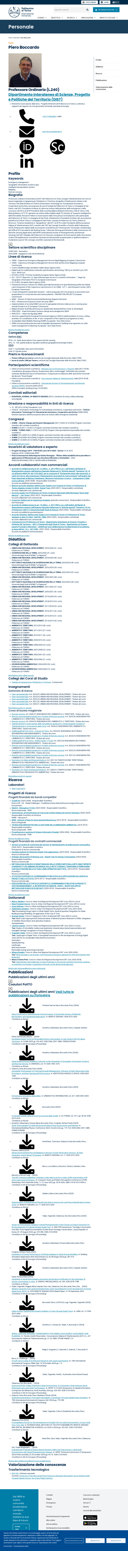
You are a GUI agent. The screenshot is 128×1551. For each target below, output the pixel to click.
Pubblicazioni (20, 972)
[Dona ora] (21, 1528)
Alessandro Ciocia (71, 1476)
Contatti (49, 1495)
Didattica (55, 17)
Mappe (49, 1499)
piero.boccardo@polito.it (52, 132)
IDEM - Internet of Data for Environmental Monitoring (34, 820)
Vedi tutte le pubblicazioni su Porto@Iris (41, 993)
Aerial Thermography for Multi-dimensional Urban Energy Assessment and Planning (45, 1125)
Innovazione (87, 17)
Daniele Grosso (25, 1478)
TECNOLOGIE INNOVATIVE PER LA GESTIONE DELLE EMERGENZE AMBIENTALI (44, 825)
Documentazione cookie (21, 1546)
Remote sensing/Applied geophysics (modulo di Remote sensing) (38, 716)
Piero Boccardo (35, 1476)
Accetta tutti (116, 1540)
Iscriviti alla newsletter (92, 1510)
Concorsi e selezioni (91, 1495)
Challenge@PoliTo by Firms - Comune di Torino (30, 731)
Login (106, 2)
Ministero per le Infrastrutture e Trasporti (57, 369)
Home (10, 38)
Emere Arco (24, 1476)
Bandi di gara (88, 1499)
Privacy (49, 1507)
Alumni (86, 1507)
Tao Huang (35, 1478)
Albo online (50, 1520)
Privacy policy (8, 1546)
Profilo (14, 173)
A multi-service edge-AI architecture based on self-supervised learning (40, 1361)
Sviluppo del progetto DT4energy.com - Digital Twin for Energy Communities (43, 857)
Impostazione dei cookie (74, 1540)
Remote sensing (18, 714)
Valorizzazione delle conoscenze (37, 1464)
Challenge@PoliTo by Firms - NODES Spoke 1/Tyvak (32, 741)
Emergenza (50, 1503)
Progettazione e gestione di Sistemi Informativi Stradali (35, 832)
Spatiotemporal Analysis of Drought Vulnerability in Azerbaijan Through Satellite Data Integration (50, 1398)
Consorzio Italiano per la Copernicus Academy (31, 500)
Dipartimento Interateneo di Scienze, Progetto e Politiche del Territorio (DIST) (49, 97)
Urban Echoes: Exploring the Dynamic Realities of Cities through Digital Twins (42, 1311)
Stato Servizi (89, 2)
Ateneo (41, 17)
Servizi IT (87, 1503)
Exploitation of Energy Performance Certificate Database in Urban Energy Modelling (45, 1254)
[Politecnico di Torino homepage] (20, 12)
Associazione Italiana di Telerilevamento (57, 378)
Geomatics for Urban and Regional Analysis (29, 760)
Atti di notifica (51, 1524)
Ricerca (71, 17)
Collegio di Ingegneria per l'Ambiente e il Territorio (31, 682)
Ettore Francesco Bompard (52, 1476)
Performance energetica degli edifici (26, 1096)
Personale (16, 38)
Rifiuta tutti (95, 1540)
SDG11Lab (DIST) (18, 789)
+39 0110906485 (49, 116)
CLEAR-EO (16, 801)
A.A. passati (19, 708)
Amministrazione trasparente (58, 1516)
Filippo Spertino (46, 1478)
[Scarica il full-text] (27, 1005)
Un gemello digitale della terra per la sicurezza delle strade (35, 1116)
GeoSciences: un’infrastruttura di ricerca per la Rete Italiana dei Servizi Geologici (46, 813)
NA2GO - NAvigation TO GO (23, 808)
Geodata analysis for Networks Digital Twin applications (35, 852)
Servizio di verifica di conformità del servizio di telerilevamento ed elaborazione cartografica (51, 845)
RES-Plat (15, 1473)
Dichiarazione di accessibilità (57, 1528)
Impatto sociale (107, 17)
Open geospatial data (20, 694)
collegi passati (21, 675)
